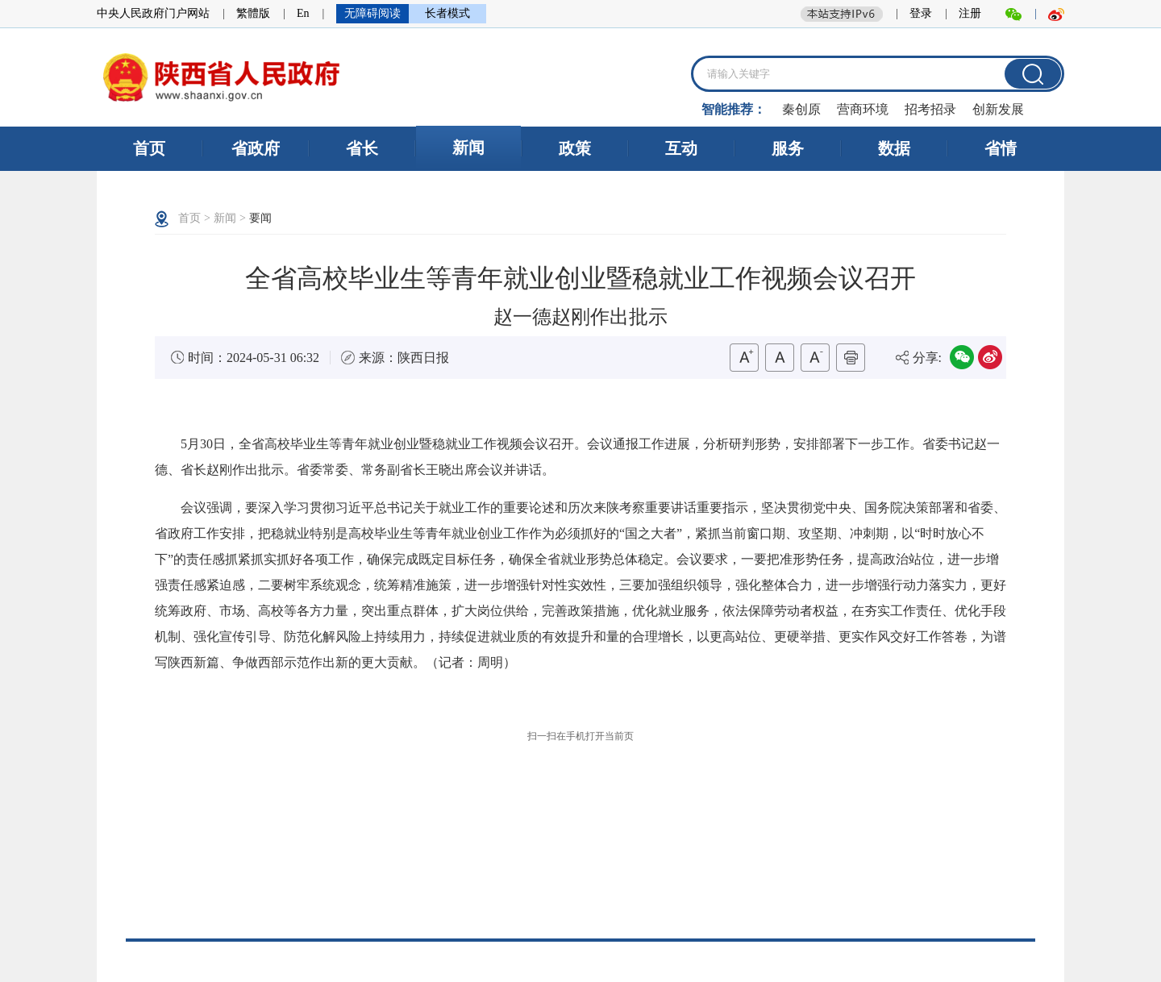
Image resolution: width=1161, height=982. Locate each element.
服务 (788, 148)
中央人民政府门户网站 (153, 13)
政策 (575, 148)
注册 (970, 13)
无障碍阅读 (372, 13)
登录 (920, 13)
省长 (362, 148)
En (303, 13)
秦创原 (801, 109)
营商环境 (862, 109)
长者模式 (447, 13)
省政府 (255, 148)
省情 (1000, 148)
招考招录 (930, 109)
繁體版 (253, 13)
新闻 (468, 147)
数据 (894, 148)
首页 (149, 148)
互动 (681, 148)
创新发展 (998, 109)
